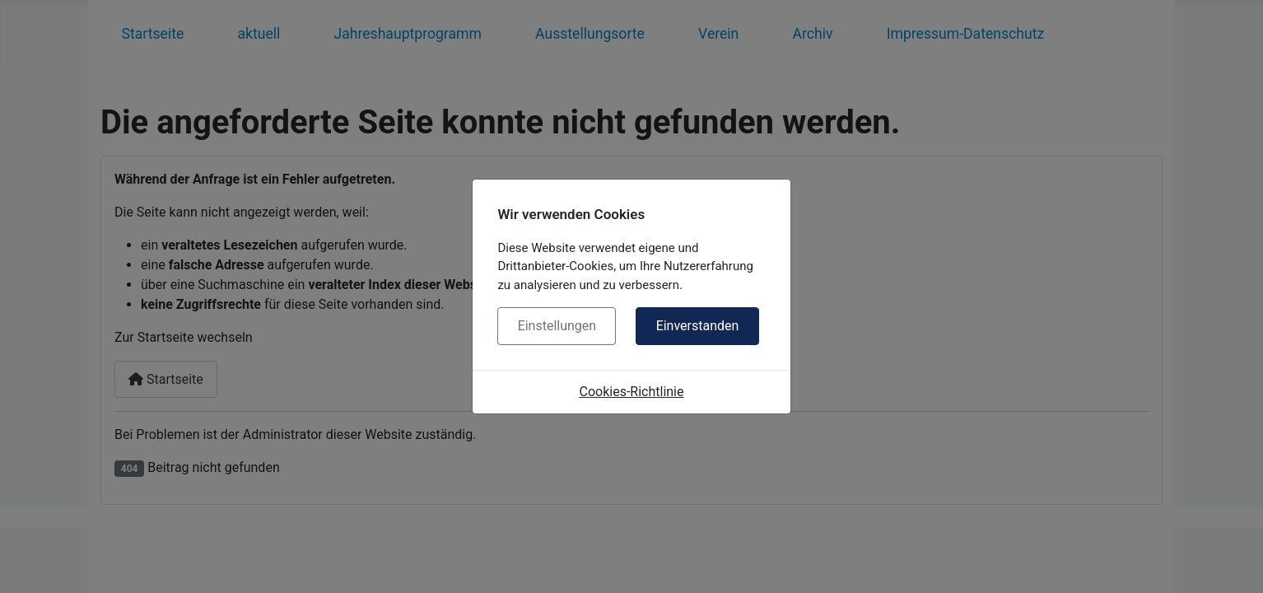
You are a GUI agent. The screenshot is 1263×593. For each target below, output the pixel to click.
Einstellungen (557, 326)
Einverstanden (697, 326)
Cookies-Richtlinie (632, 391)
